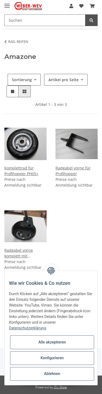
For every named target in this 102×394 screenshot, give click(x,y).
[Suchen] (44, 20)
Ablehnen (52, 373)
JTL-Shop (60, 387)
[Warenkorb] (92, 6)
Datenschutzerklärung (27, 328)
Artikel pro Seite (63, 79)
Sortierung (22, 79)
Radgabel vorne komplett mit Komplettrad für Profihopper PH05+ (21, 253)
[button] (71, 6)
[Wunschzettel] (81, 6)
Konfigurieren (52, 358)
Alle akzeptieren (52, 342)
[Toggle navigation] (7, 3)
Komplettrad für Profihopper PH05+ (21, 170)
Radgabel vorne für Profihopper (73, 170)
